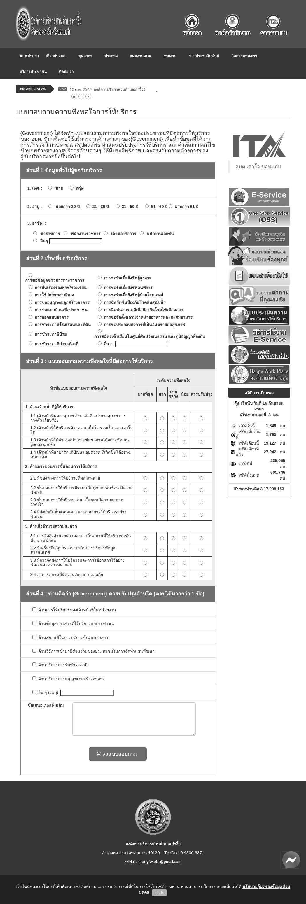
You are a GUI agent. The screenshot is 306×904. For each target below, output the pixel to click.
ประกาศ (111, 56)
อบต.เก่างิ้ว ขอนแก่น (258, 167)
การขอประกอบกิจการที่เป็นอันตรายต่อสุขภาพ (143, 325)
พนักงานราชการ (86, 234)
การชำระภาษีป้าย (49, 334)
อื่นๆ (44, 241)
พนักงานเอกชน (160, 234)
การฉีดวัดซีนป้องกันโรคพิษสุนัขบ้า (133, 302)
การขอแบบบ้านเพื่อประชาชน (60, 310)
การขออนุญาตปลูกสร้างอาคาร (61, 302)
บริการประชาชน (33, 71)
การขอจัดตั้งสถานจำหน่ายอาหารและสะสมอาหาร (147, 317)
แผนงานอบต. (140, 56)
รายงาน (170, 56)
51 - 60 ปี (158, 207)
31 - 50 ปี (129, 207)
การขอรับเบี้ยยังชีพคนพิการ (127, 288)
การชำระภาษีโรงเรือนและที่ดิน (61, 325)
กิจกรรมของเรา (244, 56)
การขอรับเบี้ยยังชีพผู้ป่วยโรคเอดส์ (132, 295)
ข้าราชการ (50, 234)
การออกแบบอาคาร (50, 317)
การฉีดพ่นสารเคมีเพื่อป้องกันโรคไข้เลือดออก (142, 310)
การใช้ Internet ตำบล (53, 295)
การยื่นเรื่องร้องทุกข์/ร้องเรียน (59, 288)
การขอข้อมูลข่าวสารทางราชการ (54, 280)
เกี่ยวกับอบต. (56, 56)
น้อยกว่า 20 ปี (66, 207)
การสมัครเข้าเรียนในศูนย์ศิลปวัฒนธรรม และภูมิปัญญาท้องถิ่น (148, 336)
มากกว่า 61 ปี (185, 207)
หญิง (79, 188)
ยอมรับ (159, 892)
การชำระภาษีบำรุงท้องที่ (55, 344)
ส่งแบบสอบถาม (118, 754)
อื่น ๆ (107, 344)
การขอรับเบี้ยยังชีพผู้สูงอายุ (126, 278)
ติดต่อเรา (66, 71)
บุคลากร (85, 56)
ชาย (57, 188)
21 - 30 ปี (99, 207)
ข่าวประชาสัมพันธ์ (204, 56)
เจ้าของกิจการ (123, 234)
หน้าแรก (29, 56)
